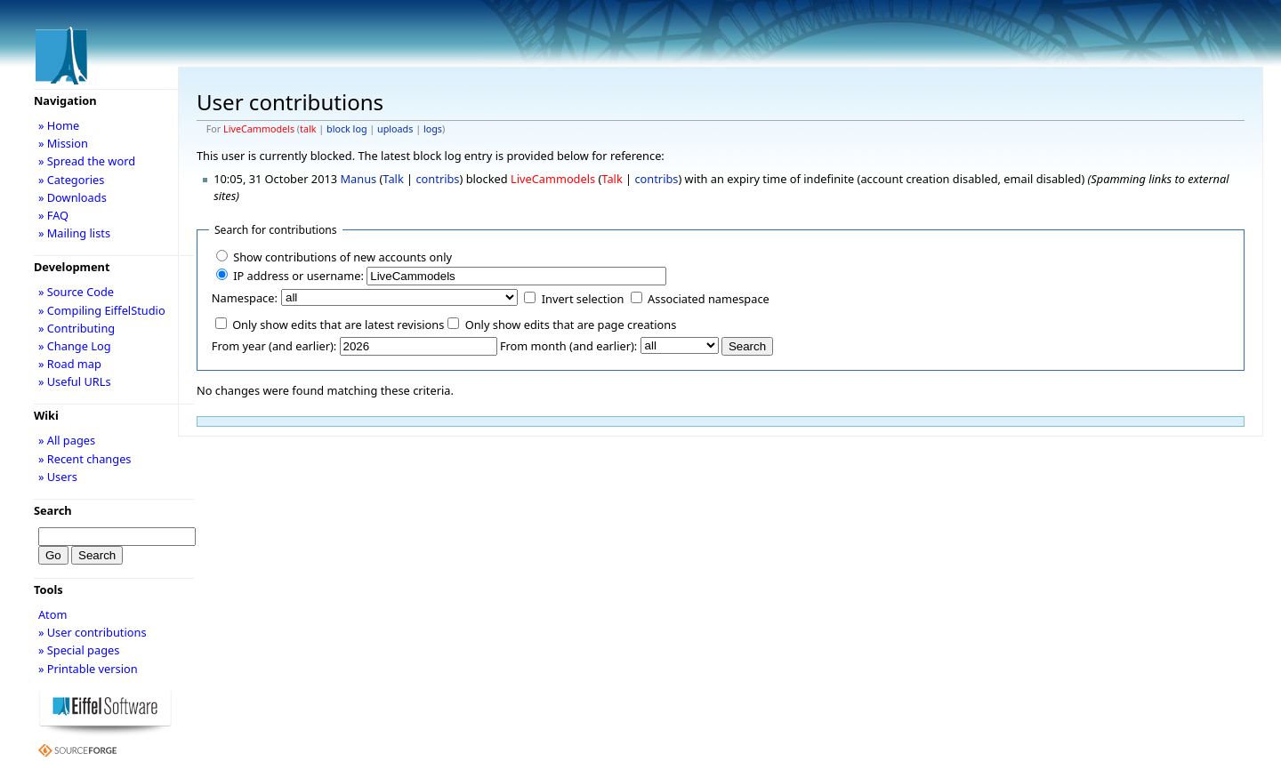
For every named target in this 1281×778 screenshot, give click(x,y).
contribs (437, 179)
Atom (53, 614)
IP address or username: (298, 276)
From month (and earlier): (568, 346)
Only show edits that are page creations (571, 325)
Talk (393, 179)
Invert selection (583, 299)
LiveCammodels (258, 129)
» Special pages (78, 650)
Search (53, 510)
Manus (358, 179)
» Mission (63, 143)
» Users (57, 477)
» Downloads (72, 197)
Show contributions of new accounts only (342, 257)
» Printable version (88, 669)
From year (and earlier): (274, 346)
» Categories (71, 180)
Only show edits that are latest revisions (338, 325)
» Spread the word (86, 161)
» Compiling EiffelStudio (101, 310)
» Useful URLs (74, 381)
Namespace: (245, 298)
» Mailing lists (74, 233)
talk (308, 129)
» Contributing (76, 328)
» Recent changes (85, 459)
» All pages (66, 440)
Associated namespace (708, 299)
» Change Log (74, 346)
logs (432, 129)
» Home (58, 125)
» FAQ (53, 215)
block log (346, 129)
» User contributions (92, 632)
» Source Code (76, 292)
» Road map (69, 364)
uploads (395, 129)
